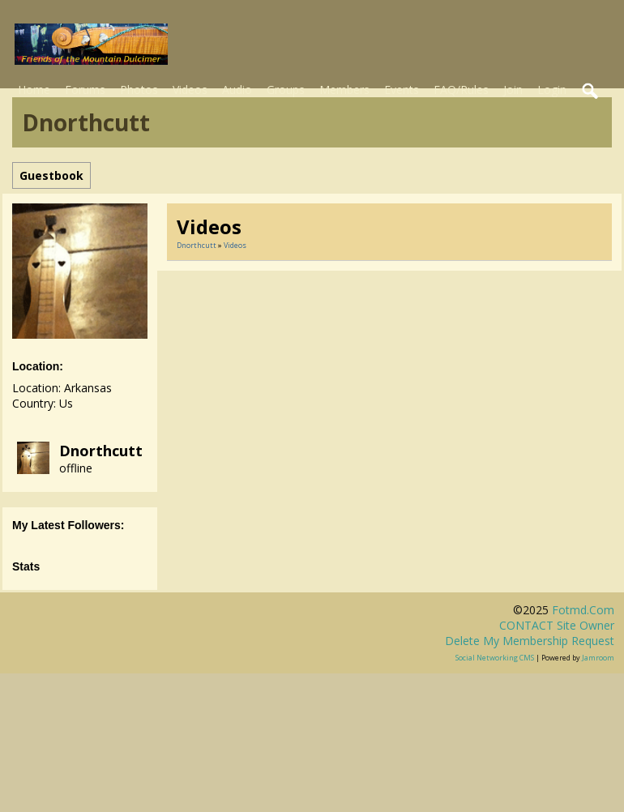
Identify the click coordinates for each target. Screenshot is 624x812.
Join (513, 89)
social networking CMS (494, 657)
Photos (139, 89)
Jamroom (598, 657)
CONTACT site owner (556, 625)
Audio (237, 89)
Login (551, 89)
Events (401, 89)
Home (34, 89)
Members (344, 89)
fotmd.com (583, 610)
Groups (286, 89)
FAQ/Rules (461, 89)
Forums (85, 89)
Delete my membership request (529, 640)
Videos (190, 89)
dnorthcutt (101, 450)
